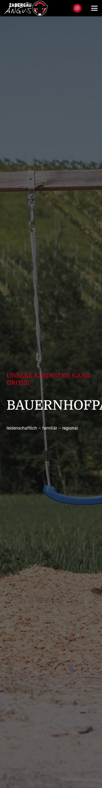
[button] (94, 8)
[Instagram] (77, 8)
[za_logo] (26, 8)
